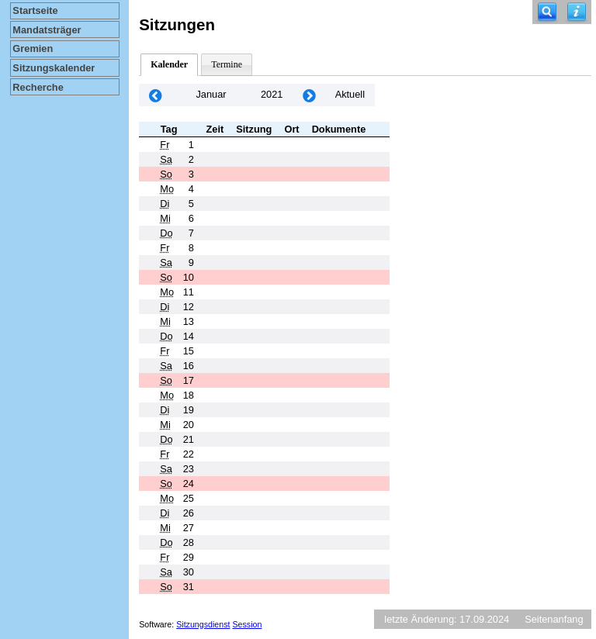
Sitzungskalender (53, 68)
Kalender (169, 64)
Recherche (37, 87)
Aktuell (350, 94)
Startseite (34, 10)
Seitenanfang (554, 619)
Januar (211, 94)
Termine (226, 64)
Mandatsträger (46, 30)
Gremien (32, 48)
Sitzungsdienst (203, 624)
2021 (271, 94)
